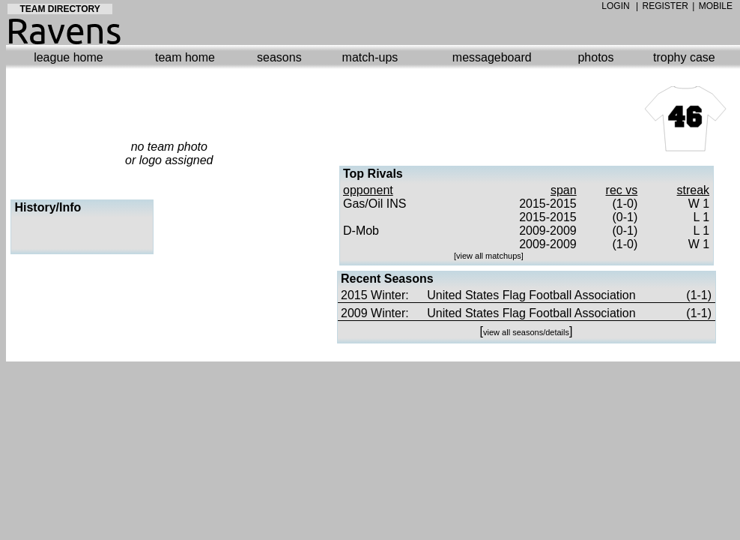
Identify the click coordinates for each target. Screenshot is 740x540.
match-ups (370, 57)
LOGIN (615, 6)
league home (68, 57)
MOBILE (716, 6)
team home (185, 57)
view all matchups (488, 255)
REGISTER (665, 6)
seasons (279, 57)
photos (595, 57)
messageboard (492, 57)
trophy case (684, 57)
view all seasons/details (526, 332)
